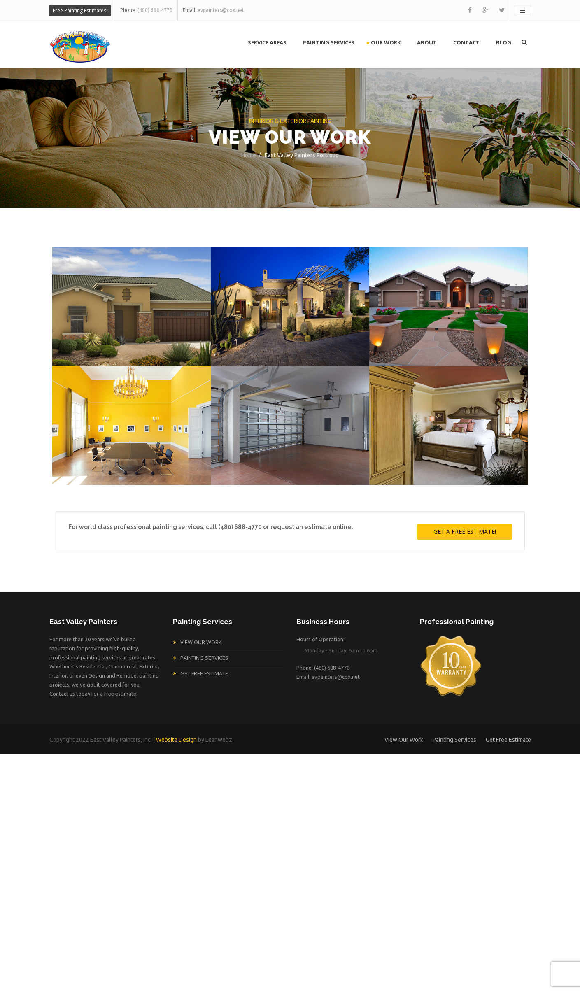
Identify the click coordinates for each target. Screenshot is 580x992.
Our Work (386, 42)
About (427, 42)
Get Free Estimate (204, 673)
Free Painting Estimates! (80, 10)
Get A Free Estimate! (464, 532)
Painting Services (328, 42)
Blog (503, 42)
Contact (466, 42)
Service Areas (267, 42)
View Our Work (201, 642)
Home (248, 155)
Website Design (176, 739)
